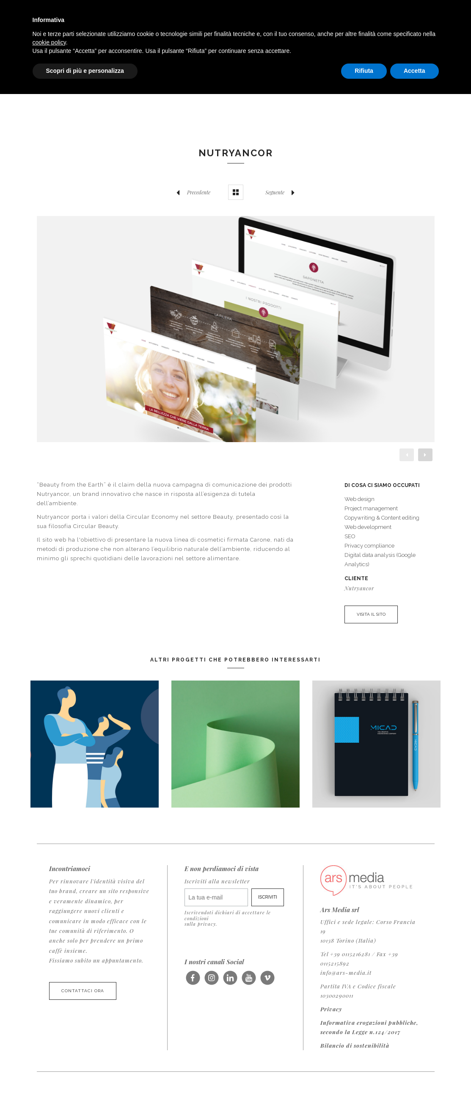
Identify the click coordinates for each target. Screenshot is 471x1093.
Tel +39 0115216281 (345, 953)
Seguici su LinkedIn (230, 981)
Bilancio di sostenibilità (354, 1045)
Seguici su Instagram (211, 981)
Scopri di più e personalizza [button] (85, 70)
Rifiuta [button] (364, 70)
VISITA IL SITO (371, 614)
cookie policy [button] (49, 42)
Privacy (331, 1009)
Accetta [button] (414, 70)
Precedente (191, 192)
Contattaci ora (82, 990)
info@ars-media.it (346, 972)
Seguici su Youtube (248, 981)
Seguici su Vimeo (267, 981)
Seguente (282, 192)
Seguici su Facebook (193, 981)
